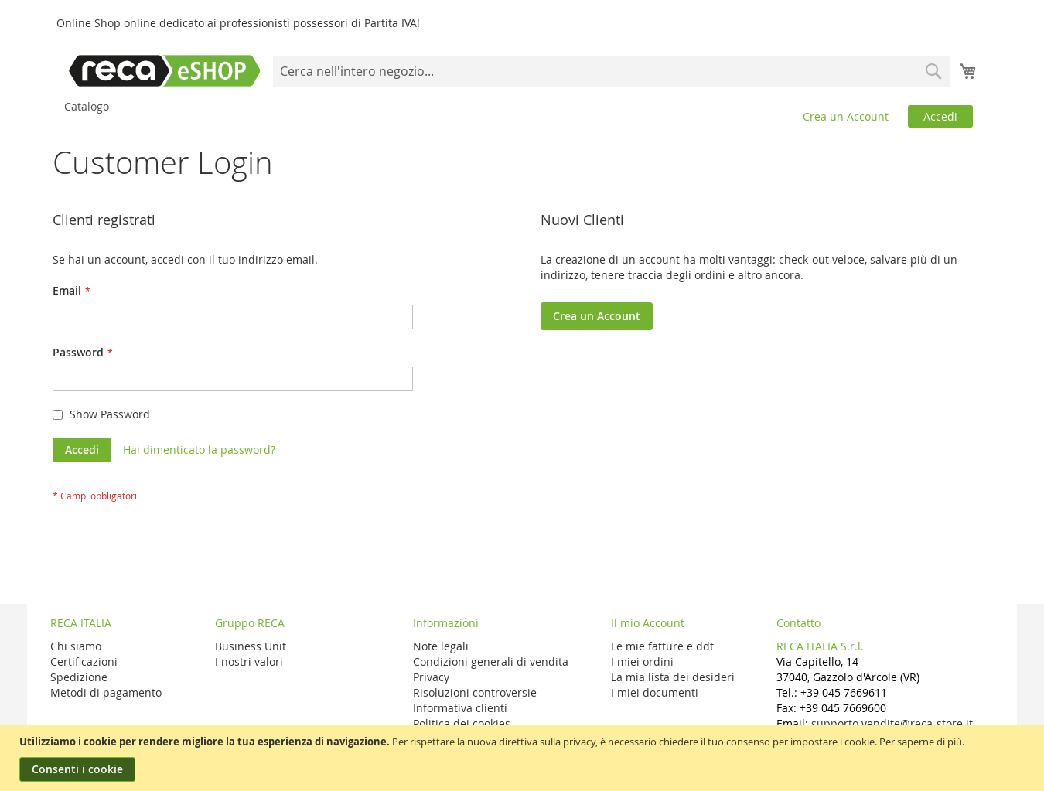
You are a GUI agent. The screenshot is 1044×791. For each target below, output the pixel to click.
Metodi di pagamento (106, 692)
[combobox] (611, 71)
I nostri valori (249, 661)
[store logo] (164, 70)
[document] (524, 758)
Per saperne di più (920, 741)
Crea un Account (846, 116)
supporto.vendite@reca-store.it (892, 723)
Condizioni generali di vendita (490, 661)
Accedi (940, 116)
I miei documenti (654, 692)
